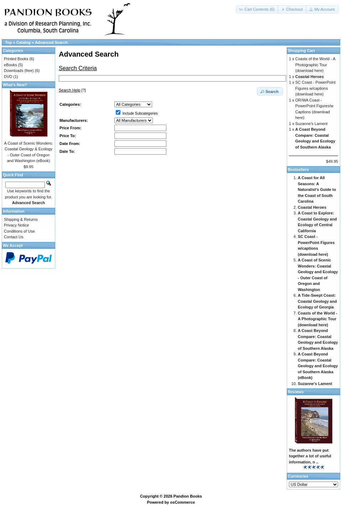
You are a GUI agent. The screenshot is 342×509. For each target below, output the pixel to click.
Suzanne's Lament (311, 123)
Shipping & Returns (21, 219)
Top (8, 42)
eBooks (10, 65)
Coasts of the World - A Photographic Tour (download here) (315, 65)
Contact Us (13, 237)
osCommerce (182, 502)
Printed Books (16, 59)
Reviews (296, 392)
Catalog (23, 42)
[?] (72, 90)
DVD (8, 76)
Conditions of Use (19, 231)
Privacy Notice (16, 225)
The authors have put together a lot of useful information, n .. (310, 456)
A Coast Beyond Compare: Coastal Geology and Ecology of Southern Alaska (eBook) (318, 366)
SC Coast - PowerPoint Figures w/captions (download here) (315, 88)
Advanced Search (51, 42)
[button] (257, 9)
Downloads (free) (19, 70)
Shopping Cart (301, 50)
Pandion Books (187, 496)
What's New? (15, 85)
